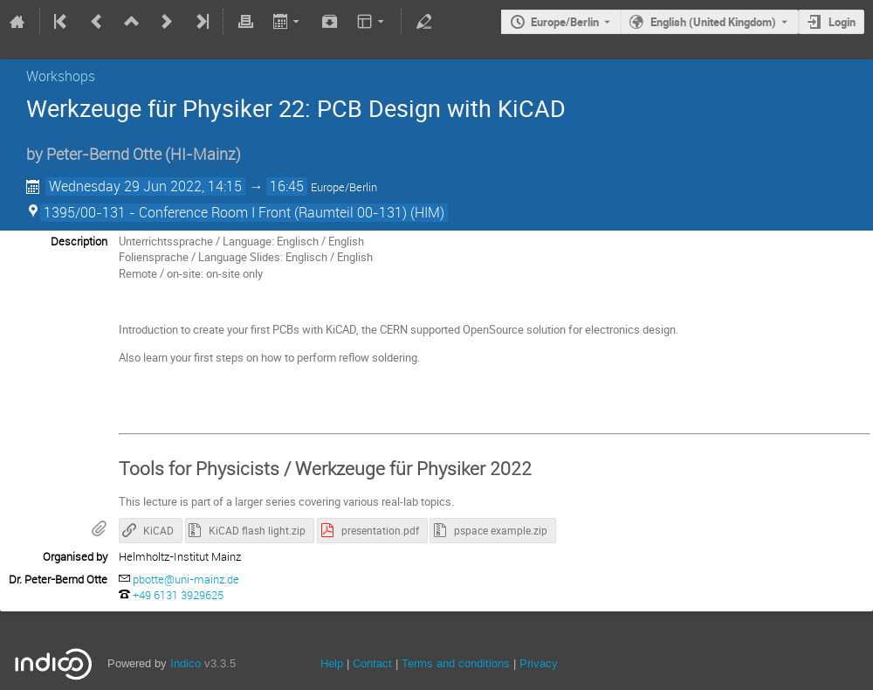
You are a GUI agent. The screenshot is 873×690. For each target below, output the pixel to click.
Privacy (538, 663)
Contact (372, 663)
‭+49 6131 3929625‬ (178, 595)
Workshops (60, 76)
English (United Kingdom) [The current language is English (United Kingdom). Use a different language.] (713, 22)
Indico (185, 663)
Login (842, 22)
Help (331, 663)
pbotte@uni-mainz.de (186, 579)
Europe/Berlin (565, 22)
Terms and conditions (456, 663)
